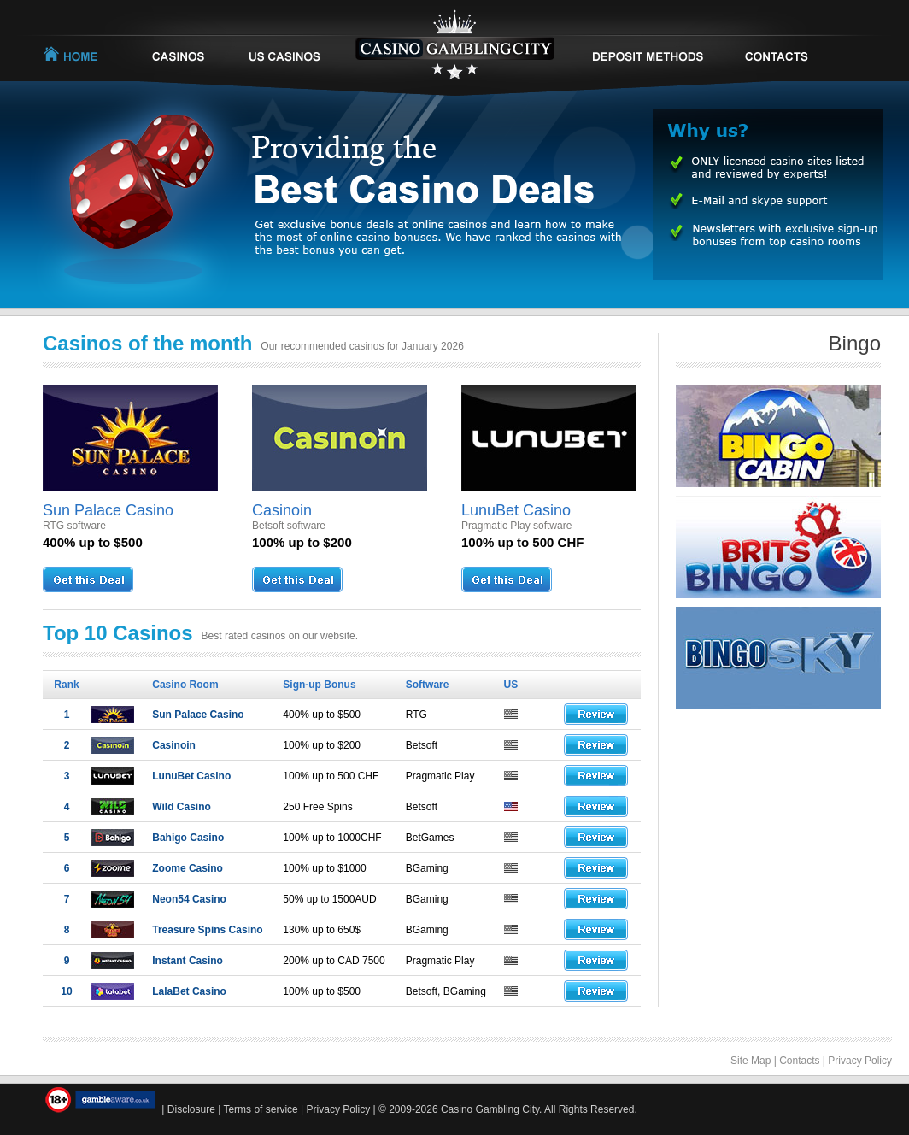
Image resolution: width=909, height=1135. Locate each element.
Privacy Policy (860, 1061)
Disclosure (192, 1109)
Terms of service (260, 1109)
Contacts (799, 1061)
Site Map (750, 1061)
